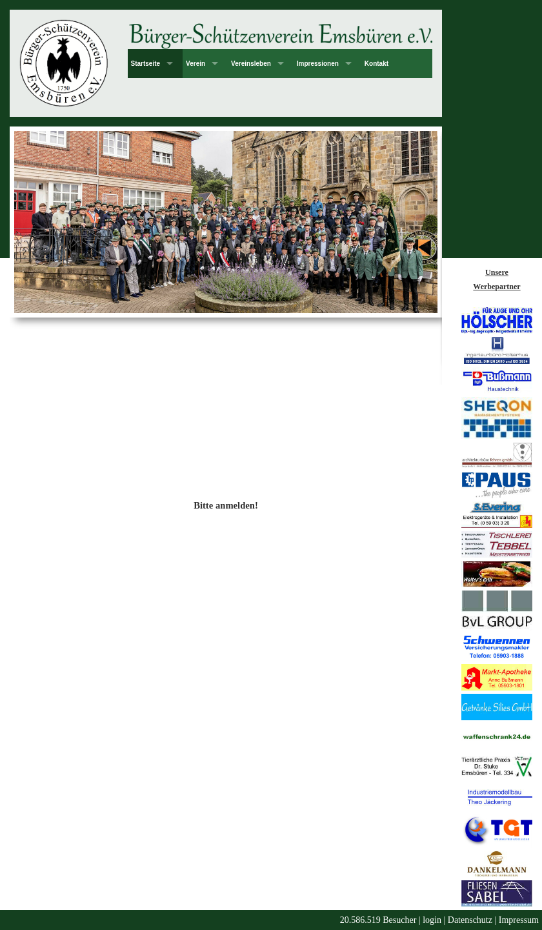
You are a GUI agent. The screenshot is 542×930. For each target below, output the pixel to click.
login (432, 920)
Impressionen (318, 63)
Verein (195, 63)
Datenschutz (470, 920)
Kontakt (376, 63)
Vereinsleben (251, 63)
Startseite (146, 63)
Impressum (519, 920)
